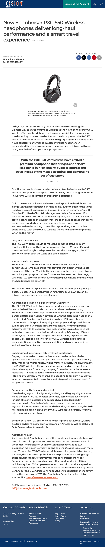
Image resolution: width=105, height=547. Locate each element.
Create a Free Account (89, 514)
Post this (52, 181)
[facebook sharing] (78, 58)
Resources (33, 523)
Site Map (14, 541)
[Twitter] (4, 524)
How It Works (60, 516)
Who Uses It (60, 518)
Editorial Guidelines (37, 521)
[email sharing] (99, 58)
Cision (95, 541)
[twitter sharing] (83, 58)
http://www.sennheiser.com (42, 477)
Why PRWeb (60, 514)
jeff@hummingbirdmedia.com (29, 488)
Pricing (57, 521)
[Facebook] (7, 524)
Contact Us (8, 521)
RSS (21, 541)
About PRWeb (35, 514)
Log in (82, 516)
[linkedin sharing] (89, 58)
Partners (32, 516)
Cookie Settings (31, 541)
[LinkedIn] (10, 524)
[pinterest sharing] (94, 58)
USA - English (38, 40)
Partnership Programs (38, 518)
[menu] (3, 4)
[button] (101, 4)
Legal (6, 541)
